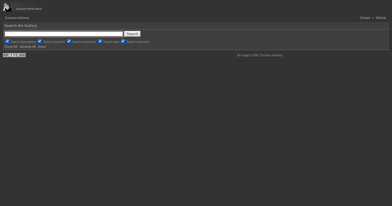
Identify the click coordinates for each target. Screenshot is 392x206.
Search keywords (54, 41)
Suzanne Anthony (17, 17)
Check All (10, 46)
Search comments (138, 41)
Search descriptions (24, 41)
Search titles (111, 41)
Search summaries (84, 41)
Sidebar (381, 17)
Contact (365, 17)
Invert (42, 46)
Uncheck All (28, 46)
